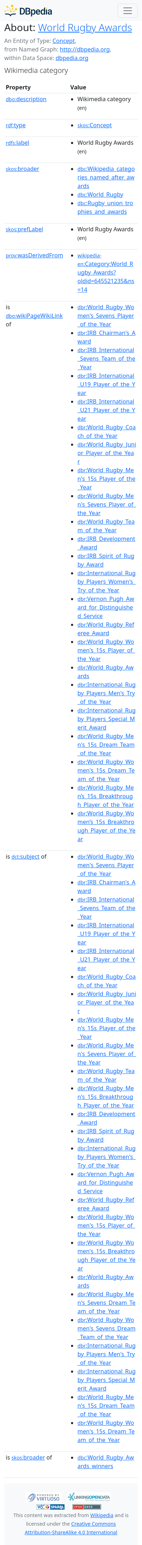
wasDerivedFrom (34, 255)
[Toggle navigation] (128, 11)
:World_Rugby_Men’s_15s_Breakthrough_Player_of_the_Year (105, 796)
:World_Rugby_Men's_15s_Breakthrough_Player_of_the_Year (105, 1096)
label (17, 143)
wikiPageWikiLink (34, 316)
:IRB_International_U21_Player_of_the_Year (106, 410)
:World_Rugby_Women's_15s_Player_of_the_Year (106, 650)
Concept (63, 41)
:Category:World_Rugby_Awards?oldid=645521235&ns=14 (105, 272)
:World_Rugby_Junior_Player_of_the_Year (106, 452)
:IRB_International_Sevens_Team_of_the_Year (106, 358)
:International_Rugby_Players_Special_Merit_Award (106, 718)
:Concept (94, 125)
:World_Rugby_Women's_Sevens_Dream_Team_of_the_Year (106, 1328)
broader (22, 169)
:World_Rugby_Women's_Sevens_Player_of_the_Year (105, 315)
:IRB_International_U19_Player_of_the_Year (106, 384)
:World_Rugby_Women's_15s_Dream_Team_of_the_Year (106, 770)
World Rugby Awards (85, 27)
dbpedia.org (72, 58)
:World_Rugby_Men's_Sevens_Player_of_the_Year (106, 504)
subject (25, 856)
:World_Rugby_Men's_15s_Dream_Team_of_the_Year (105, 744)
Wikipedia (101, 1515)
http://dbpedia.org (85, 49)
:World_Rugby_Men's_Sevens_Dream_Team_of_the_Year (106, 1302)
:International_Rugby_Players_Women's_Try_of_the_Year (106, 581)
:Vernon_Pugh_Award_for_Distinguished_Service (105, 607)
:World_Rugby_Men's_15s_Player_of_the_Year (106, 478)
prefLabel (24, 229)
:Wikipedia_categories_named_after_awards (106, 177)
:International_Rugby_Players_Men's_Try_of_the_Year (106, 693)
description (26, 99)
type (16, 125)
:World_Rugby (100, 194)
